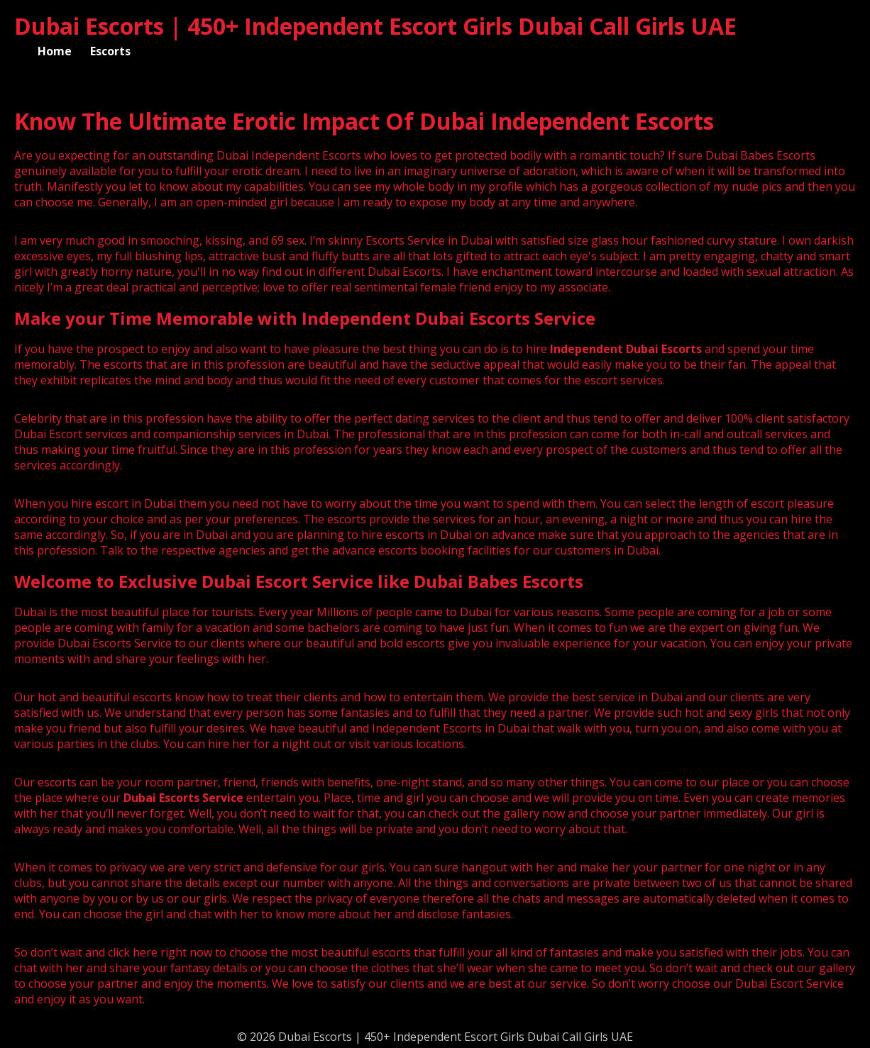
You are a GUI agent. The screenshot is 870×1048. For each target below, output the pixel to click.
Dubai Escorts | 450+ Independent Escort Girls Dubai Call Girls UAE (375, 26)
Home (55, 51)
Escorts (110, 51)
